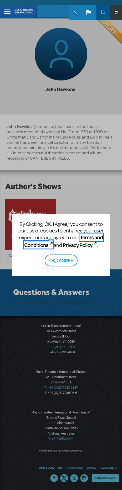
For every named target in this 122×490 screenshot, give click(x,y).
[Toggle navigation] (6, 11)
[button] (88, 12)
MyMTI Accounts (75, 12)
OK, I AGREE (61, 260)
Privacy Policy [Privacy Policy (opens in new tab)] (77, 244)
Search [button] (103, 12)
